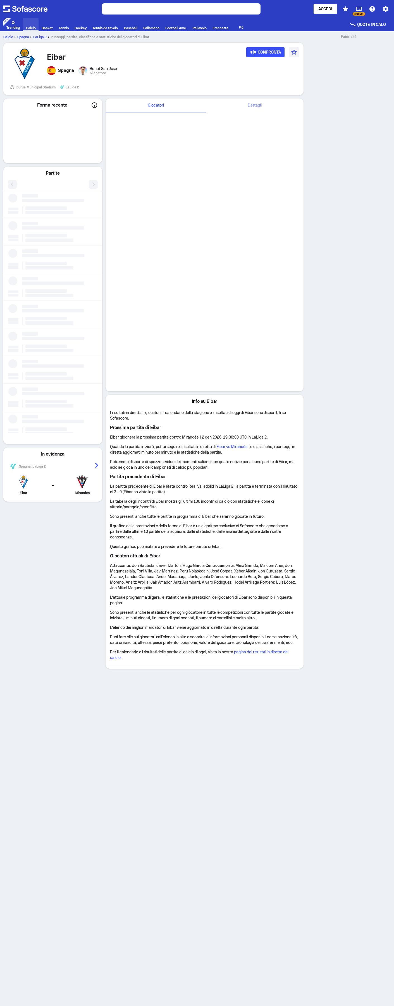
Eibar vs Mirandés (231, 446)
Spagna (23, 37)
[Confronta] (265, 54)
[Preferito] (294, 52)
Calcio (8, 37)
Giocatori (156, 105)
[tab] (156, 105)
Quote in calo (367, 24)
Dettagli (255, 105)
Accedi (325, 9)
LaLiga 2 (40, 37)
